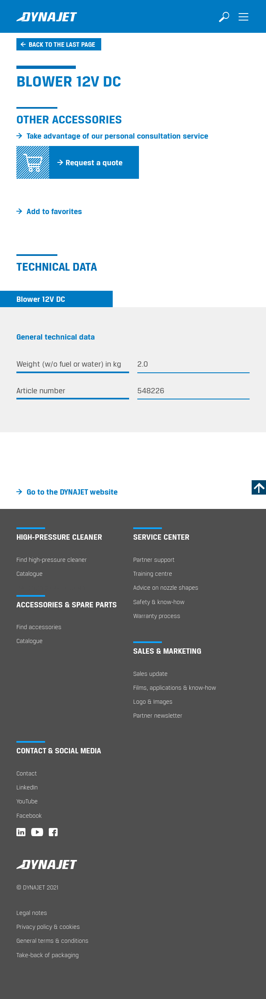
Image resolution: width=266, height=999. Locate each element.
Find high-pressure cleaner (51, 559)
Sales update (150, 673)
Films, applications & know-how (174, 687)
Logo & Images (153, 701)
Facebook (29, 815)
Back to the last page (62, 44)
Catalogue (29, 573)
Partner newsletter (157, 715)
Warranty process (156, 615)
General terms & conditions (52, 940)
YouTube (27, 801)
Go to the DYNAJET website (72, 491)
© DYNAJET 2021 (37, 887)
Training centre (152, 573)
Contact (26, 773)
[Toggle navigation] (243, 22)
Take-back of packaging (47, 954)
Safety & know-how (158, 601)
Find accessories (38, 626)
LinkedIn (27, 787)
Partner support (154, 559)
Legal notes (31, 912)
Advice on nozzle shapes (165, 587)
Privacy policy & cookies (48, 926)
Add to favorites (54, 211)
